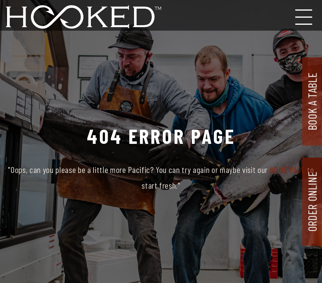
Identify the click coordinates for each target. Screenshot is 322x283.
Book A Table (312, 101)
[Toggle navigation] (304, 15)
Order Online (312, 201)
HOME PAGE (287, 169)
